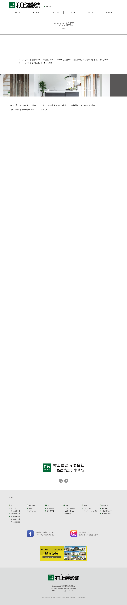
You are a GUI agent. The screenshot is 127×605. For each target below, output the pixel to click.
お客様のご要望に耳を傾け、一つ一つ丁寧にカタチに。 (41, 533)
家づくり (13, 508)
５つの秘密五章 (15, 522)
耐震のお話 (50, 508)
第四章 (81, 44)
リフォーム (32, 511)
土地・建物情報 (70, 508)
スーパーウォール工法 (90, 511)
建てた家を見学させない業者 (54, 105)
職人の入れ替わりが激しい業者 (23, 105)
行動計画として (107, 511)
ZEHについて (88, 508)
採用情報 (68, 514)
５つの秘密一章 (15, 511)
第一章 (28, 46)
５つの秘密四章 (15, 519)
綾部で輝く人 (69, 511)
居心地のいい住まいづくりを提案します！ (85, 533)
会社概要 (104, 508)
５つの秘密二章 (15, 514)
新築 (30, 508)
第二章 (45, 45)
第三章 (63, 45)
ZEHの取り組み (107, 514)
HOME (49, 6)
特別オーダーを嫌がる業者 (84, 105)
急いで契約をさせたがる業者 (22, 110)
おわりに (44, 110)
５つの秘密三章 (15, 516)
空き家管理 (50, 511)
